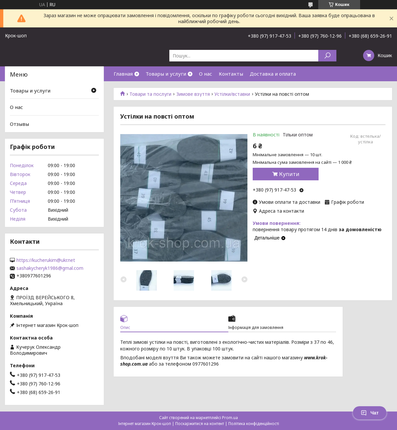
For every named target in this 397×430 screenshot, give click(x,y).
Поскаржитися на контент (199, 423)
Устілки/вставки (232, 94)
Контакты (231, 73)
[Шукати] (327, 55)
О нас (205, 73)
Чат (370, 413)
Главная (123, 73)
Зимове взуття (193, 94)
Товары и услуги (166, 73)
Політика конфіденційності (253, 423)
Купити (289, 174)
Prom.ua (230, 417)
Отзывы (19, 124)
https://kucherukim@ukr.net (45, 260)
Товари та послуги (150, 94)
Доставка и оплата (273, 73)
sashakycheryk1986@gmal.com (49, 268)
